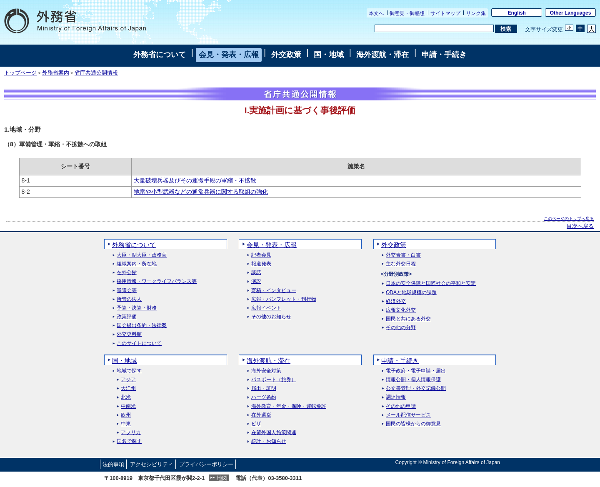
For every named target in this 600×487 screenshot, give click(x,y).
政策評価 (127, 317)
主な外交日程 (401, 264)
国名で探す (129, 441)
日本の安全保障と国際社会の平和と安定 (431, 283)
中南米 (128, 406)
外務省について (159, 54)
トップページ (20, 73)
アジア (128, 379)
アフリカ (131, 432)
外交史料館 (129, 334)
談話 (256, 272)
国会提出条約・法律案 (142, 325)
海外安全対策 (266, 371)
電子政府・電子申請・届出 (416, 371)
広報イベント (266, 308)
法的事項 (113, 464)
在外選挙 (261, 415)
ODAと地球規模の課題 (411, 292)
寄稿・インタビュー (273, 290)
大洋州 (128, 388)
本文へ (376, 13)
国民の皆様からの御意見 (413, 424)
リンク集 (476, 13)
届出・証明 (263, 388)
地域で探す (129, 371)
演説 (256, 281)
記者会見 (261, 255)
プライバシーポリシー (206, 464)
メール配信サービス (408, 415)
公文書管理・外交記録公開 (416, 388)
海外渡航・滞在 (382, 54)
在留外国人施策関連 (273, 432)
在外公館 (127, 272)
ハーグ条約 (263, 397)
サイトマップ (445, 13)
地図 (222, 478)
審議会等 (127, 290)
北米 (126, 397)
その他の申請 (401, 406)
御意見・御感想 (407, 13)
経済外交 (396, 301)
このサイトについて (139, 343)
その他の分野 (401, 327)
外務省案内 (55, 73)
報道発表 (261, 264)
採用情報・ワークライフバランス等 (157, 281)
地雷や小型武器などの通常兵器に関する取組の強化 (201, 191)
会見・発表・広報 (229, 54)
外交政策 (286, 54)
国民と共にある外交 (408, 319)
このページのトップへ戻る (569, 218)
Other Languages (570, 13)
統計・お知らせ (268, 441)
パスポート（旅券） (273, 379)
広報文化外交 (401, 310)
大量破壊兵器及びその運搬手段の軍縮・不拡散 (195, 180)
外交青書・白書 (403, 255)
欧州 (126, 415)
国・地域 (329, 54)
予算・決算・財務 (137, 308)
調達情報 (396, 397)
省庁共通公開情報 (96, 73)
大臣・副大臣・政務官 (142, 255)
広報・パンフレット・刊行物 (283, 299)
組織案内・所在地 (137, 264)
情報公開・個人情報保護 (413, 379)
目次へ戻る (580, 226)
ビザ (256, 424)
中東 (126, 424)
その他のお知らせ (271, 317)
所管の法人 (129, 299)
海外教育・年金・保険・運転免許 (288, 406)
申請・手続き (444, 54)
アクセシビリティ (151, 464)
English (517, 13)
